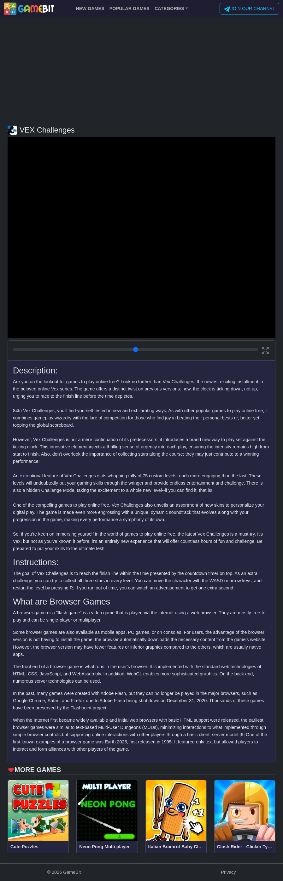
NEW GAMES (90, 8)
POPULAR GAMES (129, 8)
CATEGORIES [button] (169, 8)
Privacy (228, 872)
